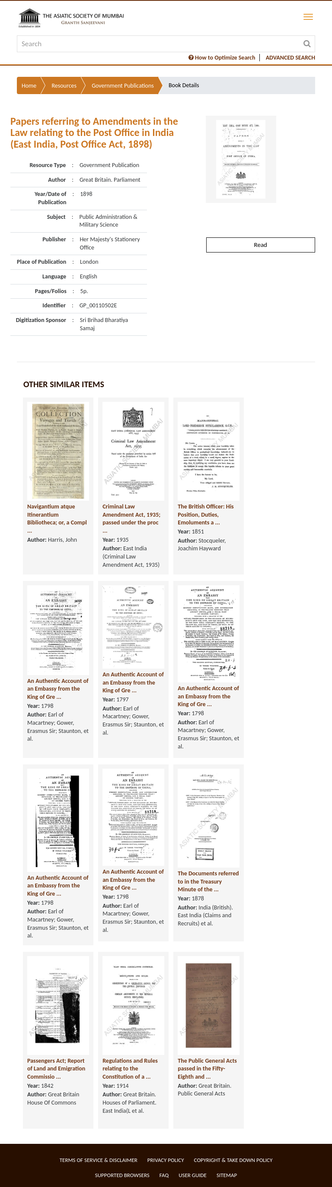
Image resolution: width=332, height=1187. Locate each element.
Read (260, 245)
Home (29, 85)
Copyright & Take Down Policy (233, 1160)
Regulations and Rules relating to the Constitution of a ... (130, 1068)
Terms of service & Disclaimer (98, 1160)
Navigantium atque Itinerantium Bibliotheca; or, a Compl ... (57, 518)
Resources (64, 85)
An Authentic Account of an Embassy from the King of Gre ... (58, 689)
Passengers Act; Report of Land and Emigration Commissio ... (56, 1068)
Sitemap (227, 1175)
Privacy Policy (165, 1160)
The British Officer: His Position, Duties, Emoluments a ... (205, 514)
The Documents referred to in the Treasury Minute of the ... (208, 881)
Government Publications (123, 85)
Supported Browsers (122, 1175)
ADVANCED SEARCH (290, 57)
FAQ (164, 1175)
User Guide (193, 1175)
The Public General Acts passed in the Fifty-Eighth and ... (207, 1068)
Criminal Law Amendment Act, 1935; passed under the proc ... (131, 518)
